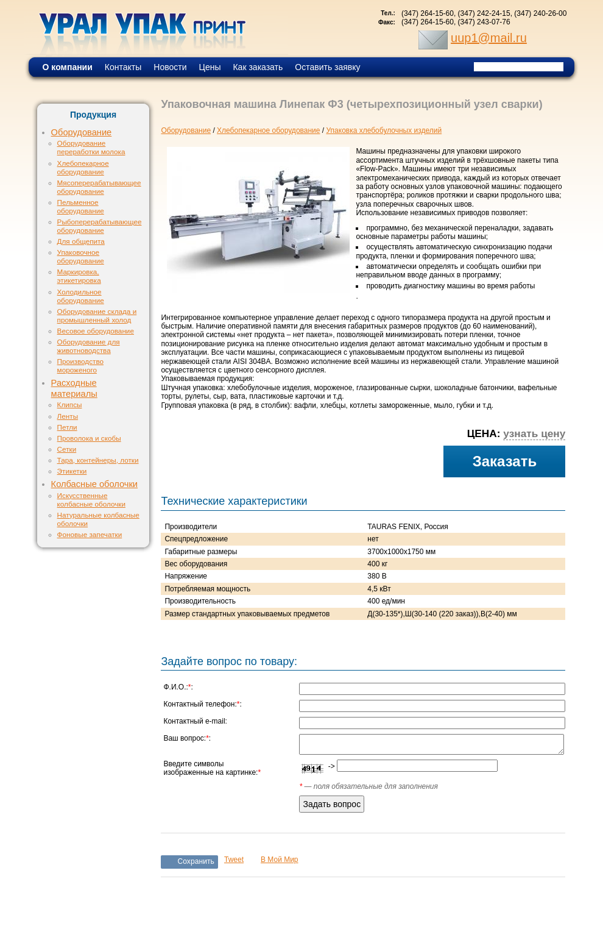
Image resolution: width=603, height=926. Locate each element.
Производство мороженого (80, 365)
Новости (169, 67)
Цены (210, 67)
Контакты (123, 67)
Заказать (505, 461)
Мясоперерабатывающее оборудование (99, 187)
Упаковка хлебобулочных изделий (384, 130)
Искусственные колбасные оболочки (91, 499)
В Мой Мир (279, 859)
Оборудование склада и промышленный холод (97, 315)
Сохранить (195, 861)
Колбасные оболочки (94, 484)
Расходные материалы (74, 388)
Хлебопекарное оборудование (83, 167)
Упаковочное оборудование (80, 256)
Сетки (67, 449)
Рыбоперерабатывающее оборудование (99, 226)
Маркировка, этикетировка (79, 276)
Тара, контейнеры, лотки (98, 460)
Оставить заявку (327, 67)
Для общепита (81, 241)
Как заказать (258, 67)
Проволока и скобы (89, 438)
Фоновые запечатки (89, 534)
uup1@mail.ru (489, 38)
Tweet (234, 859)
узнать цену (534, 433)
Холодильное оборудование (80, 296)
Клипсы (69, 404)
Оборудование (81, 132)
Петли (67, 427)
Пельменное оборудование (80, 206)
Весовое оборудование (95, 331)
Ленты (67, 416)
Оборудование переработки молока (91, 147)
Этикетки (72, 471)
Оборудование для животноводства (88, 346)
